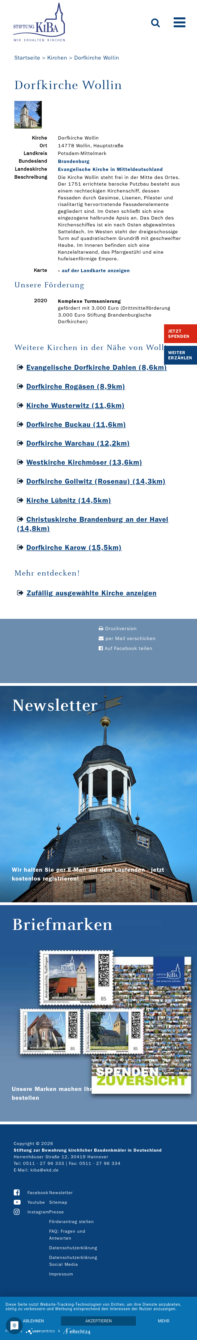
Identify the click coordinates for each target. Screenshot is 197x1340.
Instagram (38, 1212)
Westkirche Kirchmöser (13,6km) (84, 462)
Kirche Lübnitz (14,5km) (68, 500)
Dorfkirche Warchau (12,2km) (78, 443)
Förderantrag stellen (71, 1221)
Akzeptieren (98, 1320)
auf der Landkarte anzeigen (96, 271)
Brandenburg (74, 161)
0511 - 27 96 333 (43, 1163)
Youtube (36, 1202)
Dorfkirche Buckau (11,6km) (76, 424)
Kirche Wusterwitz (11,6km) (75, 405)
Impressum (61, 1274)
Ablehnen (33, 1320)
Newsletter (61, 1192)
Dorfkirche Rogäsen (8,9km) (75, 386)
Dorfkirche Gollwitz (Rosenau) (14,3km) (96, 481)
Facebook (37, 1192)
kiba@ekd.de (44, 1170)
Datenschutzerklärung (73, 1247)
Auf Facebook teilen (125, 648)
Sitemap (58, 1202)
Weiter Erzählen (180, 355)
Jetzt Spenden (179, 333)
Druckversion (118, 629)
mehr (164, 1320)
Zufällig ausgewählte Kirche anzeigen (91, 593)
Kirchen (57, 57)
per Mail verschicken (127, 638)
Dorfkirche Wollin (96, 57)
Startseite (27, 57)
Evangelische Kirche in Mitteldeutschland (110, 169)
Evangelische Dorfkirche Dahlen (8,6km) (96, 367)
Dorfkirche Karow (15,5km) (74, 547)
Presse (56, 1212)
